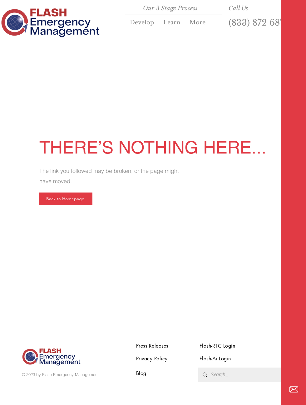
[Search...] (245, 375)
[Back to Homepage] (65, 199)
